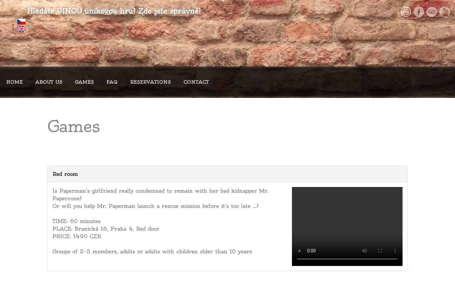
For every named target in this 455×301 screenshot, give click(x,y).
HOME (14, 82)
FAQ (112, 82)
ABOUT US (48, 82)
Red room (65, 174)
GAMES (84, 82)
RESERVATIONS (150, 82)
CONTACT (196, 82)
